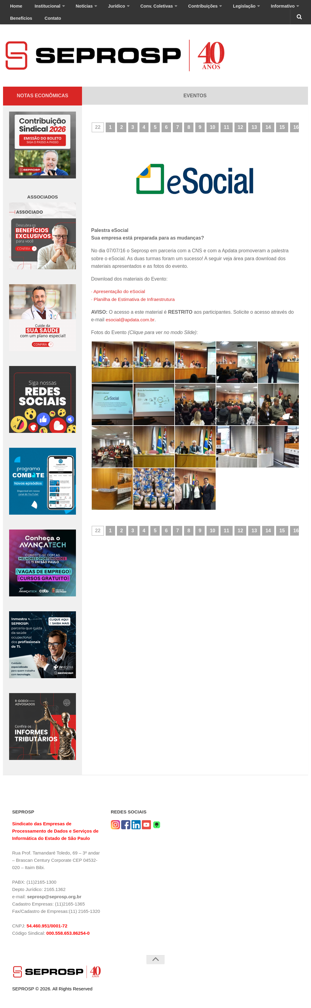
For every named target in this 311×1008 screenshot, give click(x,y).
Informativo (246, 7)
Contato (16, 23)
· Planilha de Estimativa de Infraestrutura (135, 305)
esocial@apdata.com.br (131, 326)
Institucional (40, 7)
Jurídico (100, 7)
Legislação (212, 7)
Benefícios (279, 7)
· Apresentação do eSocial (119, 297)
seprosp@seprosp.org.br (54, 903)
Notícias (72, 7)
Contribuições (175, 7)
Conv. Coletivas (135, 7)
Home (14, 7)
